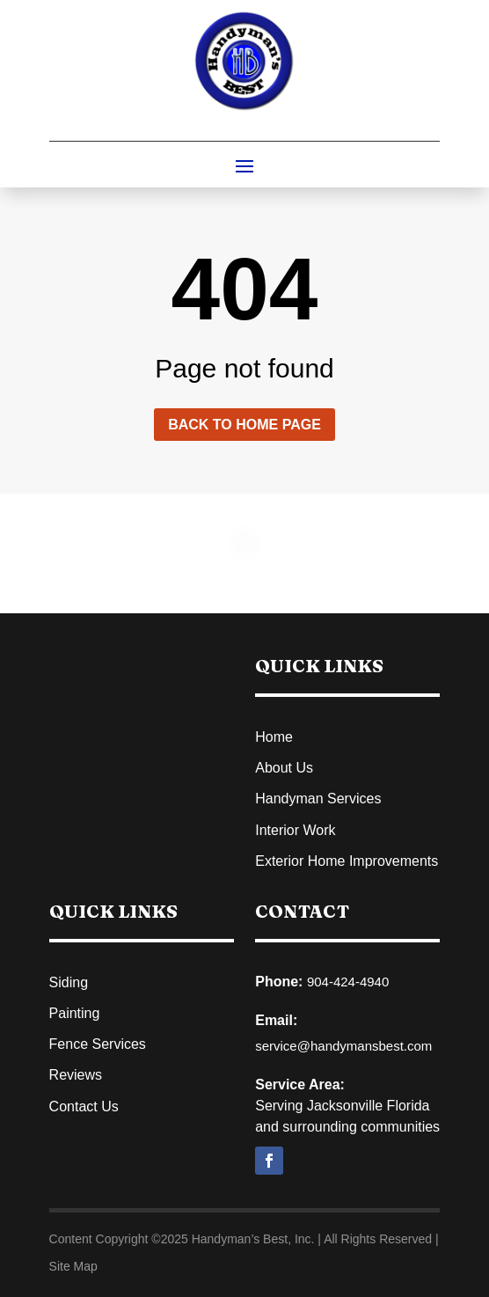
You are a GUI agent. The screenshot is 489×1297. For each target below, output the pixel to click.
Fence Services (97, 1044)
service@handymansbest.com (343, 1045)
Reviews (75, 1074)
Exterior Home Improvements (346, 861)
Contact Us (84, 1106)
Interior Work (295, 830)
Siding (68, 982)
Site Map (73, 1266)
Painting (74, 1013)
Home (274, 736)
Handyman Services (318, 798)
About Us (284, 767)
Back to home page (244, 424)
